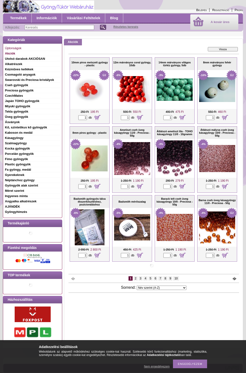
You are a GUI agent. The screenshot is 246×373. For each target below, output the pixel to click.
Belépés (201, 10)
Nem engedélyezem (157, 366)
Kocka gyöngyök (17, 148)
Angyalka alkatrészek (21, 201)
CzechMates (14, 95)
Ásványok (12, 122)
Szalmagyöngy (16, 143)
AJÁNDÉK (12, 206)
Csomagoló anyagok (20, 74)
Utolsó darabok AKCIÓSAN (25, 58)
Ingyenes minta (16, 196)
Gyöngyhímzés (16, 212)
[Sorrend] (161, 288)
